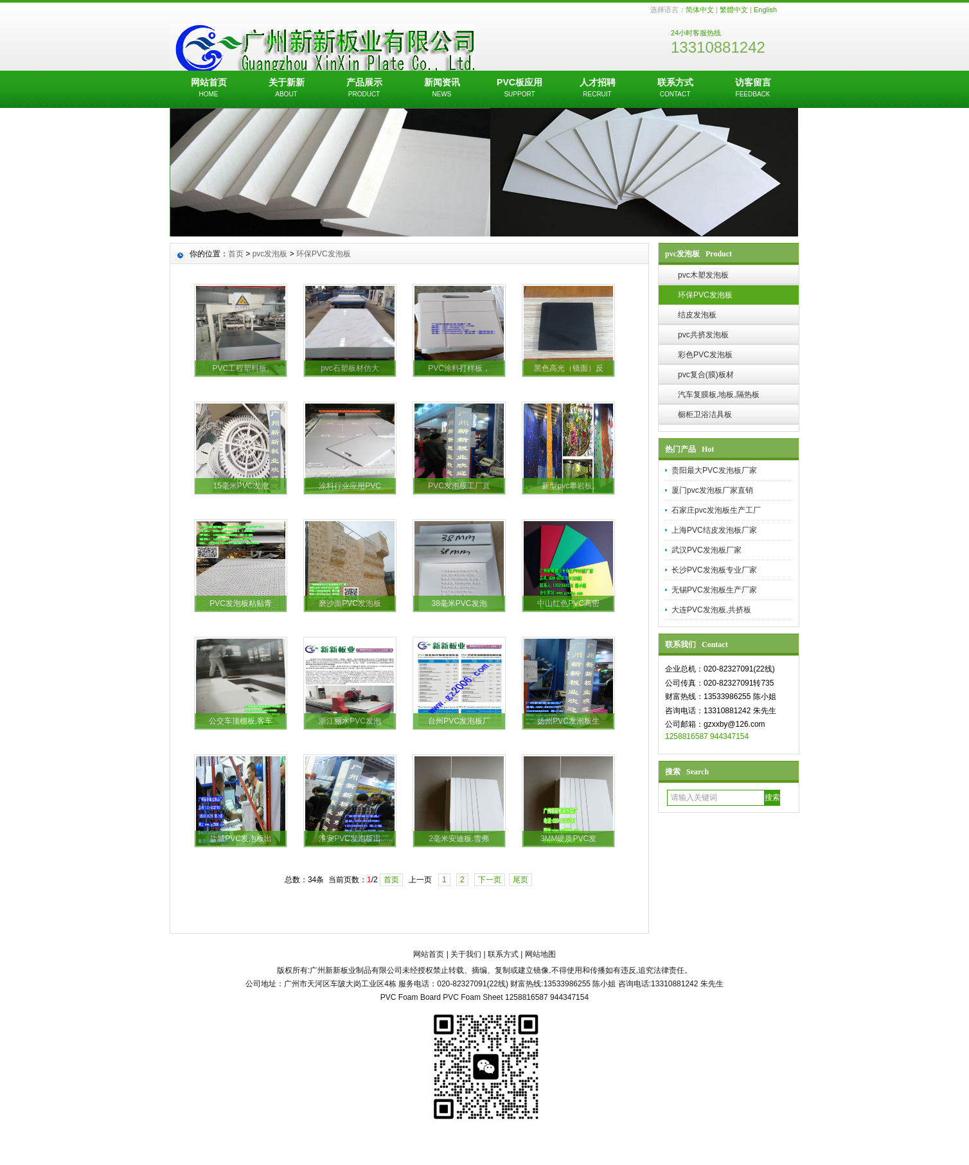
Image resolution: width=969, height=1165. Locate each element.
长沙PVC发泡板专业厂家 (714, 569)
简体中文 (700, 9)
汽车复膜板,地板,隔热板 (719, 394)
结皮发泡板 (697, 314)
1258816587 (686, 736)
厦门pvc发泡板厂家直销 (712, 490)
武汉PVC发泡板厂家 (706, 550)
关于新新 (286, 88)
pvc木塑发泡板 (703, 275)
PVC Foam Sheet (472, 997)
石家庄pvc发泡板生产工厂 (716, 510)
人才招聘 (597, 88)
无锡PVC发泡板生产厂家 (714, 589)
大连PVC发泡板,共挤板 (711, 609)
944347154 (729, 736)
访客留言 (752, 88)
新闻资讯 (441, 88)
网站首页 (208, 88)
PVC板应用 (519, 88)
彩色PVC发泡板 (705, 354)
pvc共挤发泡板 (703, 334)
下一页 (489, 879)
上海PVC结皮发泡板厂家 (714, 530)
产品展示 (364, 88)
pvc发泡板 (270, 253)
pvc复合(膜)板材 (706, 374)
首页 (236, 253)
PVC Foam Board (410, 997)
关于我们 (465, 954)
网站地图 (540, 954)
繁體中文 (734, 9)
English (765, 9)
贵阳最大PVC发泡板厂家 (714, 470)
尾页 (520, 879)
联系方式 (675, 88)
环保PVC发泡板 (705, 294)
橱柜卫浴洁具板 (705, 414)
